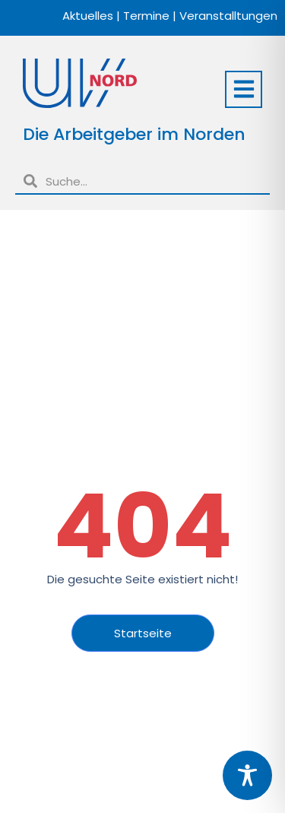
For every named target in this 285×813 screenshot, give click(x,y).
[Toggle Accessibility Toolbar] (247, 775)
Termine (146, 16)
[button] (243, 89)
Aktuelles (87, 16)
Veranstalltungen (228, 16)
